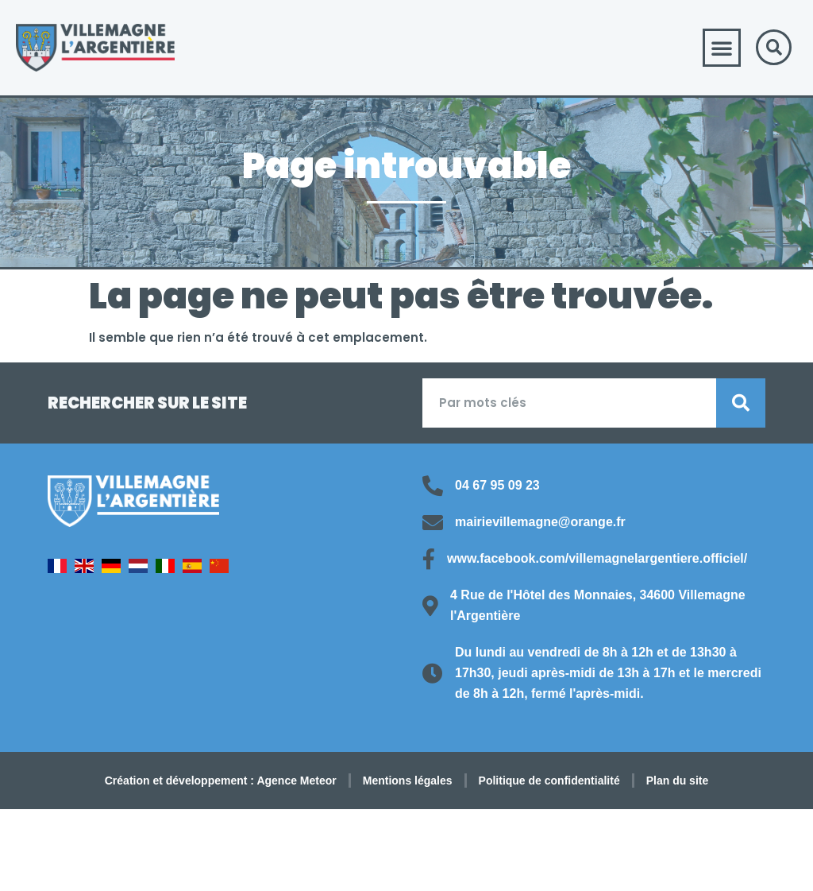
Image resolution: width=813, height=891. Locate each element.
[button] (722, 48)
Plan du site (677, 780)
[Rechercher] (740, 403)
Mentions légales (408, 780)
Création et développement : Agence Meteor (221, 780)
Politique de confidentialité (549, 780)
